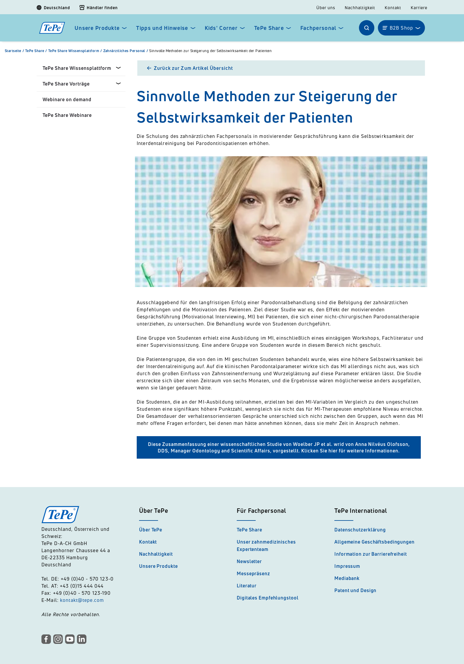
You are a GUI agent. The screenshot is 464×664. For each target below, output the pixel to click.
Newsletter (249, 561)
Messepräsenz (253, 573)
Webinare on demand (67, 99)
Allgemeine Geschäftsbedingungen (374, 542)
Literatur (247, 585)
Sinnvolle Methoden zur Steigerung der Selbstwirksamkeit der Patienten (210, 51)
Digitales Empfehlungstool (268, 597)
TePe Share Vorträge (66, 84)
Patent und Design (355, 590)
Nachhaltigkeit (360, 8)
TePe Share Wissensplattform (75, 51)
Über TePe (150, 529)
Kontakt (393, 8)
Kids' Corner (221, 28)
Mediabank (347, 578)
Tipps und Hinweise (162, 28)
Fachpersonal (318, 28)
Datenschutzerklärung (360, 529)
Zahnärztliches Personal (126, 51)
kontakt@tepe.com (82, 600)
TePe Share (269, 28)
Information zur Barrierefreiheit (370, 554)
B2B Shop (401, 28)
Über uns (325, 8)
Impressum (347, 566)
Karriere (419, 8)
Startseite (15, 51)
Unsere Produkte (97, 28)
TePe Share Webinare (67, 115)
